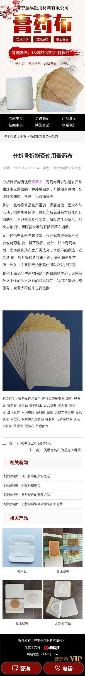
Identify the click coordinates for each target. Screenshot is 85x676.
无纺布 (29, 426)
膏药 (69, 398)
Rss (56, 654)
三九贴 (63, 405)
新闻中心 (16, 125)
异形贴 (23, 405)
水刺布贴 (28, 412)
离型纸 (15, 419)
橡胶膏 (50, 419)
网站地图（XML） (40, 654)
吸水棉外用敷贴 (33, 419)
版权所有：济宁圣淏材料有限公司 (42, 640)
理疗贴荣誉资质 (53, 398)
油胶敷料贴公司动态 (44, 136)
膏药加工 (35, 405)
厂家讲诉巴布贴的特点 (34, 443)
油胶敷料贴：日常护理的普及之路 (26, 494)
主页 (23, 136)
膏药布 (12, 405)
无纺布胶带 (64, 419)
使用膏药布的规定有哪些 (62, 450)
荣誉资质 (42, 125)
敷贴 (50, 412)
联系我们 (69, 125)
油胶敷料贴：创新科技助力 (21, 485)
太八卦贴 (50, 405)
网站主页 (16, 118)
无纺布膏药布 (64, 412)
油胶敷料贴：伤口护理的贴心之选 (26, 476)
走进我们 (42, 118)
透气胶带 (13, 412)
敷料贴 (40, 412)
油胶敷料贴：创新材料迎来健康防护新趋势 (32, 504)
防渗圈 (18, 426)
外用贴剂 (42, 426)
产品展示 (69, 118)
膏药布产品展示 (29, 398)
